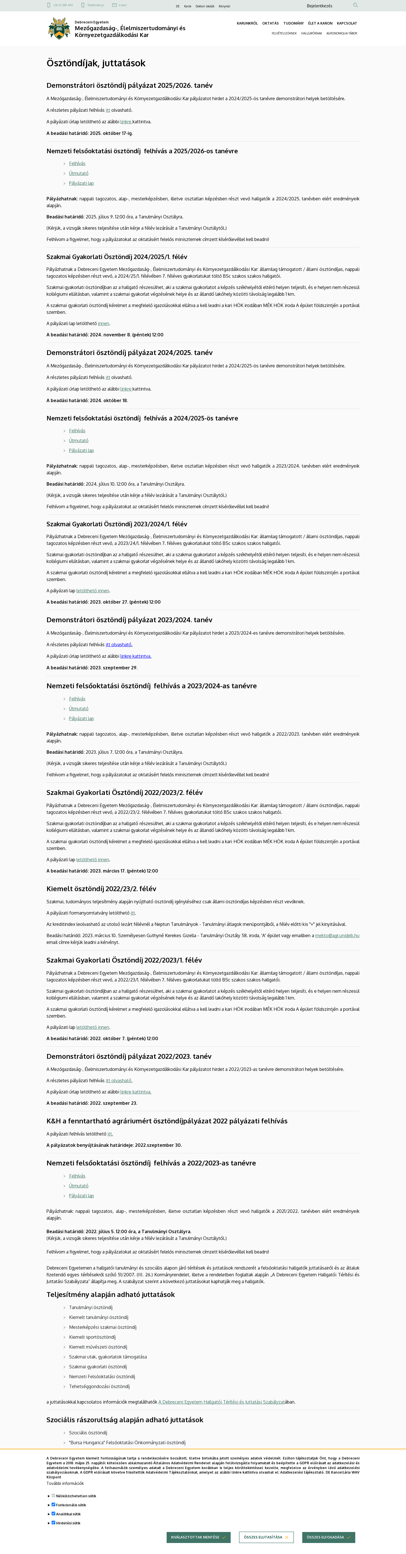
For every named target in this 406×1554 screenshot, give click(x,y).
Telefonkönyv (95, 5)
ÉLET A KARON (320, 23)
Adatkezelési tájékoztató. (302, 1481)
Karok (187, 6)
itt (108, 110)
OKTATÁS (270, 23)
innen (103, 323)
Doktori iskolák (205, 6)
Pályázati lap (81, 1195)
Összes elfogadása (325, 1546)
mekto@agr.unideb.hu (337, 935)
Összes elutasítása (263, 1546)
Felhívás (77, 699)
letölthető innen (92, 590)
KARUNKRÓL (247, 23)
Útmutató (79, 708)
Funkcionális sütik (71, 1514)
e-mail (123, 5)
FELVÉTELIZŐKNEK (284, 33)
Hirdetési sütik (68, 1532)
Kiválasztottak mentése (195, 1546)
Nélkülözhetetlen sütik (76, 1505)
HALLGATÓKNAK (311, 33)
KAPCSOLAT (347, 23)
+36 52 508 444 (63, 5)
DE (178, 6)
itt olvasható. (119, 644)
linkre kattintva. (135, 656)
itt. (110, 1134)
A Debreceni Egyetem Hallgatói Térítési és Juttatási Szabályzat (221, 1402)
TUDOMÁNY (293, 23)
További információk (65, 1492)
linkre (125, 121)
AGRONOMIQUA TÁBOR (341, 33)
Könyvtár (224, 6)
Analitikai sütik (68, 1523)
